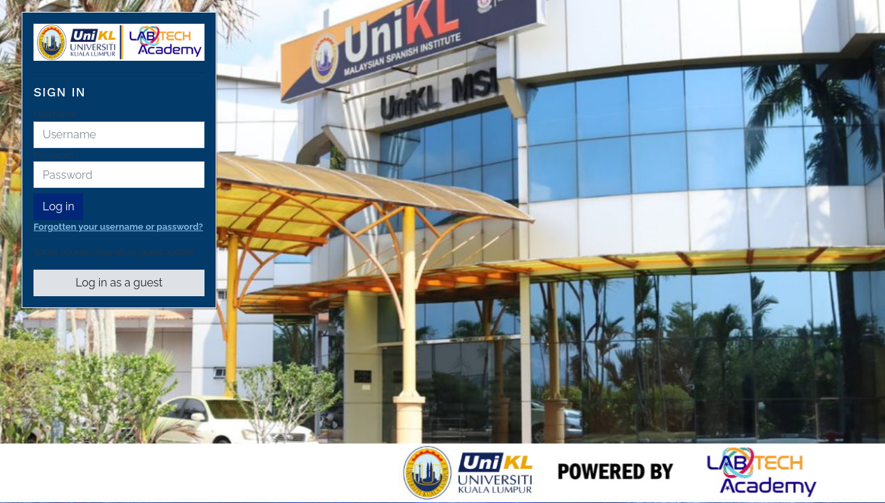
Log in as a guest (119, 282)
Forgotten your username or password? (118, 226)
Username (55, 114)
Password (53, 155)
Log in (58, 206)
